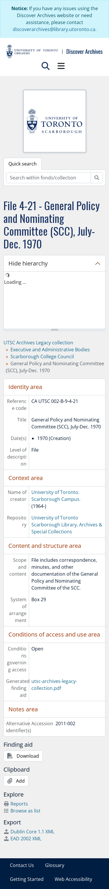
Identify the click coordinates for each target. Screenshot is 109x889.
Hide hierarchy (28, 263)
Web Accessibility (73, 879)
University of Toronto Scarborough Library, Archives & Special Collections (66, 525)
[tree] (54, 301)
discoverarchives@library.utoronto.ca (54, 29)
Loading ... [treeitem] (15, 282)
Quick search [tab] (22, 164)
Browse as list (21, 811)
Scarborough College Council (42, 356)
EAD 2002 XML (22, 838)
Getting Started (27, 879)
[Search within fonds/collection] (48, 177)
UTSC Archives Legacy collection (38, 342)
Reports (15, 804)
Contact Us (22, 865)
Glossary (54, 865)
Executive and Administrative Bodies (50, 349)
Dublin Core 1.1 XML (28, 831)
